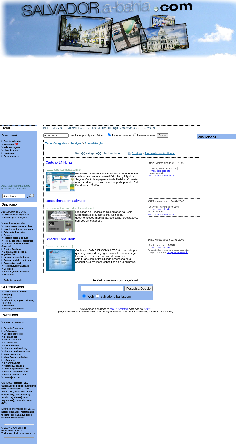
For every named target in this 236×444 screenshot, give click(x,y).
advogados (26, 415)
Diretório (9, 204)
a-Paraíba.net (10, 342)
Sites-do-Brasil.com (14, 328)
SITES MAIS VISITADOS (73, 128)
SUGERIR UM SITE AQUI (105, 128)
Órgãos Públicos (12, 249)
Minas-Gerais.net (12, 340)
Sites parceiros (11, 156)
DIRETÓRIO (50, 128)
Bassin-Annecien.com (15, 374)
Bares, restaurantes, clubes (18, 226)
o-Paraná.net (10, 337)
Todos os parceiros (13, 322)
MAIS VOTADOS (131, 128)
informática (19, 417)
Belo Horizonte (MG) (11, 389)
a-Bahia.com (10, 331)
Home (5, 128)
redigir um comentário (165, 175)
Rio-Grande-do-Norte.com (17, 351)
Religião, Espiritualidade (16, 266)
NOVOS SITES (152, 128)
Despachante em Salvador (66, 201)
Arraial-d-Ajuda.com (14, 366)
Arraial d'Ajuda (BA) (11, 397)
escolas (15, 415)
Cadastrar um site (13, 280)
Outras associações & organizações (14, 253)
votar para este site (161, 171)
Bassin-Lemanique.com (16, 371)
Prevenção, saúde (13, 263)
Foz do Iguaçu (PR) (26, 386)
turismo (5, 415)
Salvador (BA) (23, 394)
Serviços (8, 269)
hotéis (4, 412)
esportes (6, 417)
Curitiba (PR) (8, 386)
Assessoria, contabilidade (160, 153)
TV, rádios (9, 274)
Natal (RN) (20, 391)
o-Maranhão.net (12, 363)
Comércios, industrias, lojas (18, 229)
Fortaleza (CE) (20, 383)
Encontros (9, 144)
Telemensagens (12, 147)
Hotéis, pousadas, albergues (18, 241)
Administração (94, 143)
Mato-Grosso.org (12, 354)
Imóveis (8, 297)
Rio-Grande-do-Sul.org (15, 348)
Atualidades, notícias (14, 223)
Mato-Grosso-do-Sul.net (16, 357)
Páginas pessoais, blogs (16, 257)
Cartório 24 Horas (59, 162)
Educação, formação (14, 232)
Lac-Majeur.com (12, 377)
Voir (150, 175)
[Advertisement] (118, 91)
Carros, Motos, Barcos (15, 292)
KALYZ (18, 431)
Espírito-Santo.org (13, 334)
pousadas (14, 412)
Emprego (8, 294)
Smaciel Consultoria (61, 239)
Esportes (8, 235)
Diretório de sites (12, 141)
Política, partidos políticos (17, 260)
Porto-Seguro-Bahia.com (16, 369)
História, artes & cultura (16, 238)
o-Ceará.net (10, 360)
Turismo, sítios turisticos (16, 272)
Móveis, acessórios (14, 308)
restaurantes (27, 412)
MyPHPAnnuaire (119, 309)
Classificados (11, 150)
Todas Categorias (56, 143)
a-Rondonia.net (12, 345)
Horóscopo (9, 153)
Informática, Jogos (13, 300)
